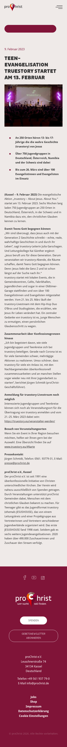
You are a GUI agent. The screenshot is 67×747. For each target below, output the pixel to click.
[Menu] (59, 7)
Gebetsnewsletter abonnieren (33, 635)
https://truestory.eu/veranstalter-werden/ (29, 421)
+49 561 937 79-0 (38, 679)
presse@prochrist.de (17, 463)
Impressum (33, 706)
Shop (33, 702)
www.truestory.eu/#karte (19, 446)
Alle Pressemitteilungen (34, 28)
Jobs (33, 697)
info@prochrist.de (38, 683)
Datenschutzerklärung (33, 711)
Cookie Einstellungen (33, 716)
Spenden (33, 620)
